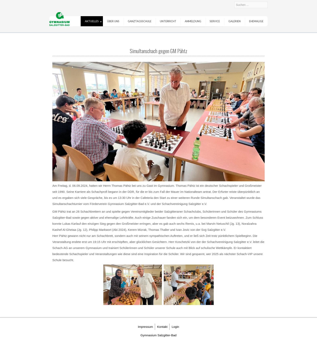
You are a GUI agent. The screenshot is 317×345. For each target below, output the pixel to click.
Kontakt (162, 326)
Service (215, 21)
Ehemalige (256, 21)
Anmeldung (193, 21)
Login (175, 326)
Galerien (234, 21)
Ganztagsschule (139, 21)
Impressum (145, 326)
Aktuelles (92, 21)
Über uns (113, 21)
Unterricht (168, 21)
